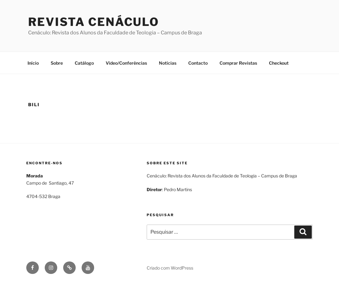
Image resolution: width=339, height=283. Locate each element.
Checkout (279, 63)
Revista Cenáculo (93, 22)
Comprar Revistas (238, 63)
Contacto (198, 63)
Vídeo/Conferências (126, 63)
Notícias (167, 63)
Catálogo (84, 63)
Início (33, 63)
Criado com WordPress (170, 268)
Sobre (57, 63)
